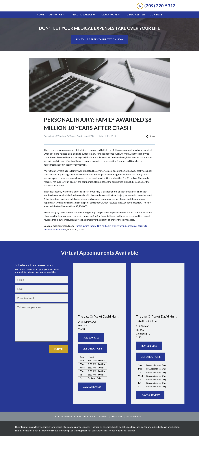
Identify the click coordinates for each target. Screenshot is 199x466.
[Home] (40, 44)
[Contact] (156, 44)
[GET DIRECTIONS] (92, 378)
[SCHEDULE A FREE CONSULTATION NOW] (99, 69)
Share (150, 166)
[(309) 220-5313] (91, 367)
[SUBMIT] (58, 379)
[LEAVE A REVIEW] (92, 416)
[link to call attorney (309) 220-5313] (156, 20)
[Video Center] (135, 44)
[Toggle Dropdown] (65, 44)
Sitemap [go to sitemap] (103, 446)
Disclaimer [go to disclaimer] (116, 446)
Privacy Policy (133, 446)
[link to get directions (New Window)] (99, 355)
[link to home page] (100, 20)
